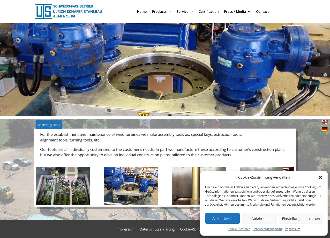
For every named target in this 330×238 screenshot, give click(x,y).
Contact (262, 11)
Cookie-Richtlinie (239, 229)
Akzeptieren (222, 218)
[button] (320, 177)
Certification (209, 11)
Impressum (292, 229)
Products (159, 11)
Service (182, 11)
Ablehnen (259, 218)
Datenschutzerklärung (268, 229)
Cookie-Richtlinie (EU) (196, 229)
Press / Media (235, 11)
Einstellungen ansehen (301, 218)
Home (142, 11)
